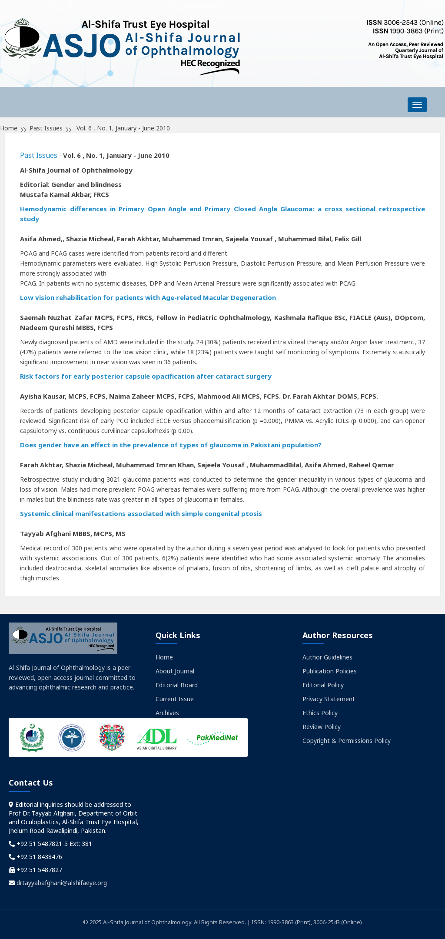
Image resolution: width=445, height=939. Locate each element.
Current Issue (175, 699)
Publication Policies (329, 671)
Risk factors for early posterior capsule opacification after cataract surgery (146, 376)
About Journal (175, 671)
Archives (167, 713)
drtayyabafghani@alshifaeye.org (62, 883)
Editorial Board (177, 685)
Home (164, 657)
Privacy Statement (328, 699)
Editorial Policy (323, 685)
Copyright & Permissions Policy (346, 740)
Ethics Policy (320, 713)
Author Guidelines (327, 657)
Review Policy (321, 727)
